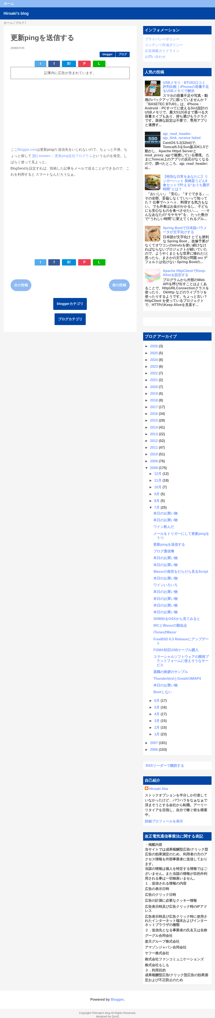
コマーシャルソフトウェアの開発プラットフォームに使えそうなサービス (181, 661)
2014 (154, 427)
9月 (157, 494)
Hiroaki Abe (158, 789)
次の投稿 (21, 285)
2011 (154, 447)
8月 (157, 501)
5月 (157, 707)
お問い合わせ (155, 56)
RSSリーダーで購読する (165, 765)
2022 (154, 373)
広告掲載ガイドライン (162, 51)
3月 (157, 721)
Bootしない (162, 692)
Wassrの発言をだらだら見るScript (180, 571)
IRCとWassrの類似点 (170, 625)
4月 (157, 714)
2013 (154, 434)
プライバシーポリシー (162, 39)
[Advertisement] (70, 113)
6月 (157, 700)
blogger (107, 54)
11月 (158, 480)
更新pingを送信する (169, 544)
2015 (154, 420)
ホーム (9, 3)
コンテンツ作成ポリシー (164, 45)
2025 (154, 353)
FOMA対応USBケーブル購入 (176, 650)
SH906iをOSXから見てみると (176, 619)
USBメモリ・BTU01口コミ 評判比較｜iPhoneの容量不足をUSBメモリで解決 (186, 87)
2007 (154, 743)
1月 (157, 734)
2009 (154, 461)
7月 (157, 507)
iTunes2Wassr (164, 632)
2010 (154, 454)
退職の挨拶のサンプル (170, 672)
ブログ (122, 54)
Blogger (117, 999)
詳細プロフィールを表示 (164, 821)
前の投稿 (119, 285)
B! (69, 63)
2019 (154, 393)
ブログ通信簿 (163, 551)
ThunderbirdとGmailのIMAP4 (177, 678)
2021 (154, 380)
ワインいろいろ (165, 585)
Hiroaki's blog (16, 13)
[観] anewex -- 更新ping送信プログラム (62, 156)
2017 (154, 407)
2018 (154, 400)
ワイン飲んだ (163, 527)
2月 (157, 727)
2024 (154, 360)
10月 (158, 487)
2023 (154, 366)
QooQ (115, 1016)
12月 (158, 474)
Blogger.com (27, 149)
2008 (154, 468)
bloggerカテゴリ (70, 304)
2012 (154, 441)
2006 (154, 749)
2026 (154, 346)
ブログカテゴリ (70, 319)
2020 (154, 387)
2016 (154, 414)
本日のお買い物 (165, 513)
